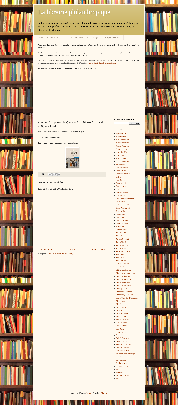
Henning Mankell (122, 220)
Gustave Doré (121, 211)
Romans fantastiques (123, 344)
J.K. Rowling (121, 233)
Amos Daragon (121, 149)
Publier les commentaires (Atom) (61, 254)
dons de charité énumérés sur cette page (101, 63)
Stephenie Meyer (122, 363)
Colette (118, 177)
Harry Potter (120, 217)
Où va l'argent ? (94, 37)
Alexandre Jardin (122, 143)
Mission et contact (54, 37)
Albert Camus (121, 137)
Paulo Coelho (121, 332)
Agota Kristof (121, 134)
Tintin (118, 369)
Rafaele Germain (122, 338)
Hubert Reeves (121, 227)
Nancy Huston (121, 323)
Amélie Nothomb (122, 146)
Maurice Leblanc (122, 313)
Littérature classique (123, 270)
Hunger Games (121, 230)
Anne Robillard (121, 155)
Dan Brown (120, 180)
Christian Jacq (121, 171)
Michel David (121, 317)
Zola (117, 379)
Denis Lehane (121, 186)
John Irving (120, 258)
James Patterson (122, 245)
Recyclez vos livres (113, 37)
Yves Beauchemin (122, 375)
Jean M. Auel (121, 248)
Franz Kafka (120, 202)
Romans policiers (122, 351)
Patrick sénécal (121, 326)
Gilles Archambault (123, 208)
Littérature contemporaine (125, 273)
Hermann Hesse (122, 223)
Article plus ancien (98, 249)
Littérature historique (124, 279)
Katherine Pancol (122, 264)
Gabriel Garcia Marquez (125, 205)
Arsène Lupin (121, 158)
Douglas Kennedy (122, 192)
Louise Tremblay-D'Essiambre (127, 298)
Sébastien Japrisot (122, 357)
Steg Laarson (121, 360)
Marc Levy (120, 304)
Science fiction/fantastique (126, 354)
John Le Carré (121, 261)
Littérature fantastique (124, 276)
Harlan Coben (121, 214)
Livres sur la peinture (124, 292)
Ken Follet (120, 267)
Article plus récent (45, 249)
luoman (89, 393)
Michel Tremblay (122, 320)
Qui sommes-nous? (75, 37)
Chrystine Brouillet (123, 174)
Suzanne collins (122, 366)
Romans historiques (123, 348)
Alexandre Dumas (122, 140)
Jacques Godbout (122, 239)
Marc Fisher (120, 301)
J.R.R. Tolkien (121, 236)
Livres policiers (121, 289)
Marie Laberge (121, 307)
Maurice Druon (121, 310)
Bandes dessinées (122, 161)
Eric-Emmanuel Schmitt (125, 199)
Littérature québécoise (124, 286)
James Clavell (121, 242)
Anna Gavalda (121, 152)
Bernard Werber (122, 168)
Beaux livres (120, 165)
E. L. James (120, 196)
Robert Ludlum (121, 341)
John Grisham (121, 254)
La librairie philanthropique (74, 12)
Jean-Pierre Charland (124, 251)
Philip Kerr (120, 335)
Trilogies (119, 372)
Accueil (39, 37)
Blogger (104, 393)
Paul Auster (120, 329)
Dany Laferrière (122, 183)
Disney (118, 189)
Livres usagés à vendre (124, 295)
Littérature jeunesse (123, 282)
